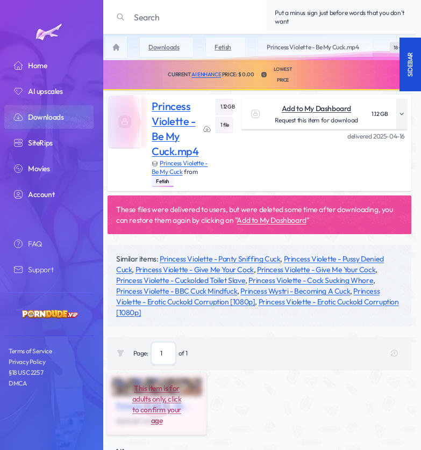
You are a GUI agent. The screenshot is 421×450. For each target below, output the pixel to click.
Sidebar (410, 64)
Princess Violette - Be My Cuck (180, 167)
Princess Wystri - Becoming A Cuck (295, 291)
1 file (224, 124)
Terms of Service (30, 351)
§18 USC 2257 (26, 372)
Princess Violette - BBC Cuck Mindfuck (176, 291)
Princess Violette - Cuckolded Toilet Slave (180, 280)
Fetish (162, 181)
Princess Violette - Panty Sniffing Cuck (220, 259)
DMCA (17, 383)
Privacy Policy (27, 362)
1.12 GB (226, 106)
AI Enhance (206, 74)
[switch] (397, 47)
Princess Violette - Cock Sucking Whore (310, 280)
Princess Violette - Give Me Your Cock (194, 269)
